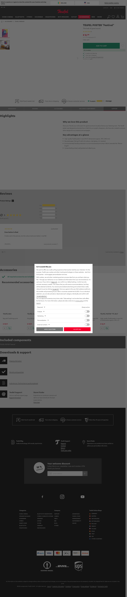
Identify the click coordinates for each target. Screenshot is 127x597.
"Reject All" (54, 282)
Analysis (39, 311)
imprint (38, 303)
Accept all (77, 329)
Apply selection (49, 329)
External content (42, 324)
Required (40, 307)
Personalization (41, 320)
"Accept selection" (41, 296)
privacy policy (80, 301)
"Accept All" (55, 289)
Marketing (40, 316)
